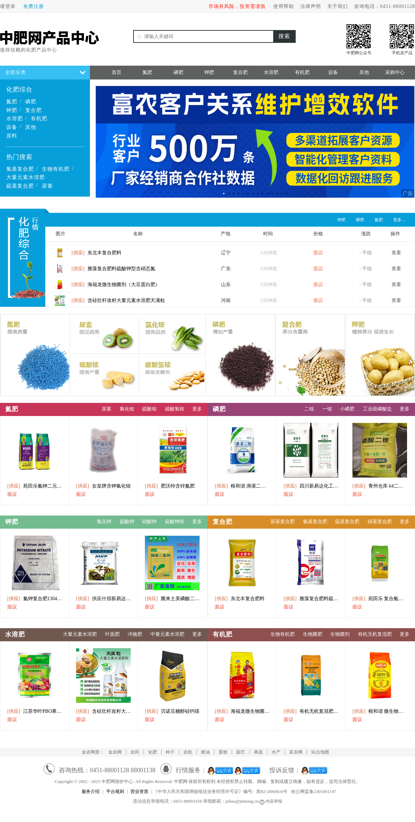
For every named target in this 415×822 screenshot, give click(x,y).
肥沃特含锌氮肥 (170, 486)
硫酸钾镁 (174, 521)
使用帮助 (283, 6)
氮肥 (11, 101)
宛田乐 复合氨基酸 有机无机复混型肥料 (379, 598)
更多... (399, 219)
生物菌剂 (340, 634)
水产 (275, 752)
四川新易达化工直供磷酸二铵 (311, 486)
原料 (11, 136)
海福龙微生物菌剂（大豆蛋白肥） (116, 287)
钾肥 (11, 110)
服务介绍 (91, 791)
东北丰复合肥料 (96, 255)
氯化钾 (104, 521)
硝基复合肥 (380, 521)
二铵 (309, 409)
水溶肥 (14, 118)
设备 (11, 127)
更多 (197, 409)
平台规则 (115, 791)
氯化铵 (127, 409)
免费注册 (33, 6)
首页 (116, 72)
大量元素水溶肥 (25, 177)
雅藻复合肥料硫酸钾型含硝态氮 (113, 271)
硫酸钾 (127, 521)
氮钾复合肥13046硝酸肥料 (34, 598)
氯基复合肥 (20, 169)
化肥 (152, 752)
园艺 (240, 752)
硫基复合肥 (20, 186)
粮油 (205, 752)
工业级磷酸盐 (377, 409)
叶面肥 (112, 634)
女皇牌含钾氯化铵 (103, 486)
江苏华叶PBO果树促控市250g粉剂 (34, 711)
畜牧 (223, 752)
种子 (170, 752)
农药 (134, 752)
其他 (30, 127)
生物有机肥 (56, 169)
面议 (12, 494)
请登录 (8, 6)
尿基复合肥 (282, 521)
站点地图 (320, 752)
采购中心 (395, 72)
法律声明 (310, 6)
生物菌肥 (312, 634)
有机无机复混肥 (375, 634)
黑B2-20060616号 (271, 791)
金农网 (115, 752)
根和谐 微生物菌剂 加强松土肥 (379, 711)
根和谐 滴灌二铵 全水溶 (242, 486)
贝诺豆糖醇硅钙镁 (172, 711)
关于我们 (337, 6)
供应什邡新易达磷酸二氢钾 (103, 598)
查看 (396, 255)
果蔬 (258, 752)
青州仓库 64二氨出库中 (379, 486)
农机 (187, 752)
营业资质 (139, 791)
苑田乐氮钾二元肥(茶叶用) (34, 486)
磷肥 (30, 101)
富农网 (296, 752)
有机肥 (39, 118)
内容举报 (271, 801)
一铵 (327, 409)
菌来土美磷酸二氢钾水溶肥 (172, 598)
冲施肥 (135, 634)
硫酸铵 (149, 409)
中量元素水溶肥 (167, 634)
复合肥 (33, 110)
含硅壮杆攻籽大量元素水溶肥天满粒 (118, 303)
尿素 (47, 186)
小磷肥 (347, 409)
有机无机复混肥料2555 (311, 711)
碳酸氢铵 (174, 409)
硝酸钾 (149, 521)
